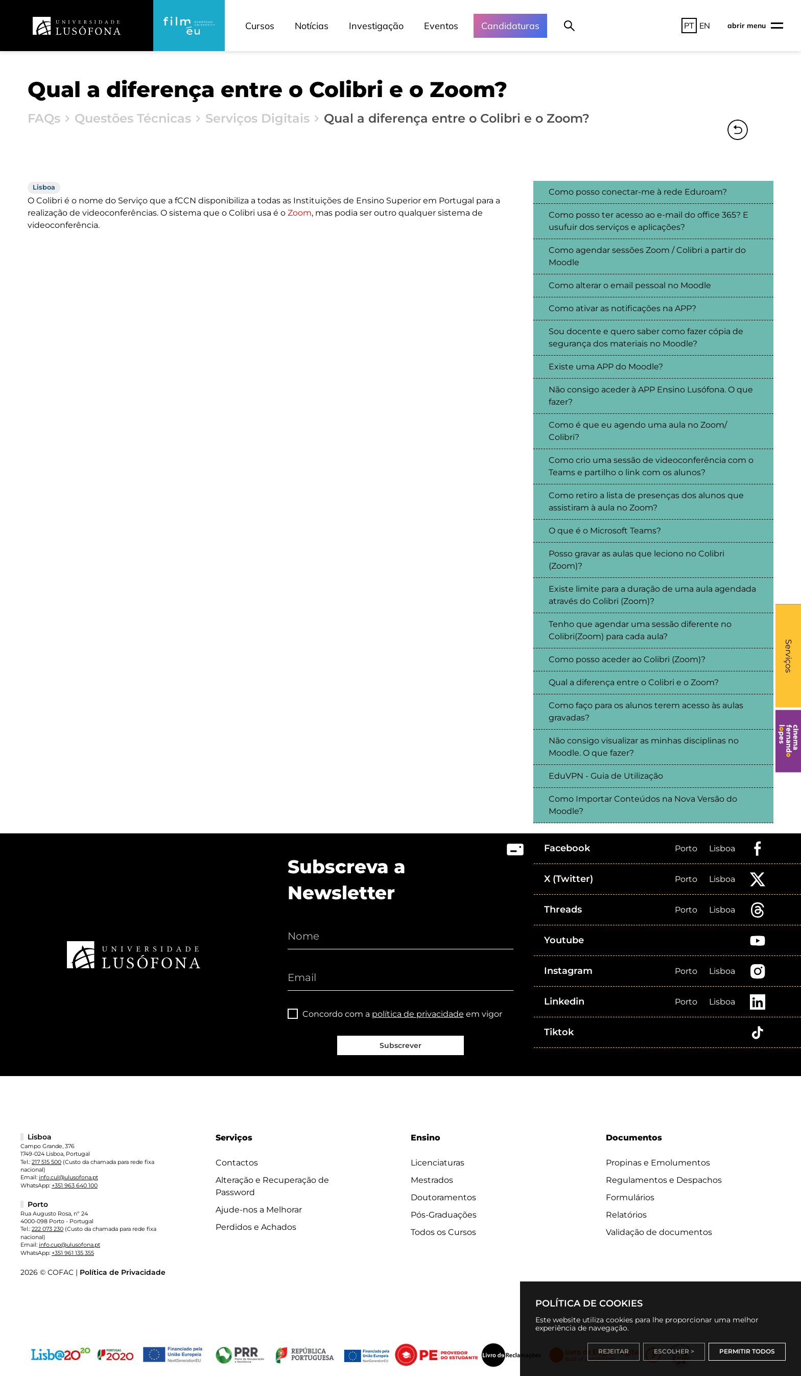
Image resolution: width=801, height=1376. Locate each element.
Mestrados (432, 1180)
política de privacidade (418, 1014)
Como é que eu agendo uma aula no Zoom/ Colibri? (638, 431)
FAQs (44, 118)
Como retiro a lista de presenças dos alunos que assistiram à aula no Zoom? (646, 501)
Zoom (300, 213)
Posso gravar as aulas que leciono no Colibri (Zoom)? (636, 560)
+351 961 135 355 (73, 1252)
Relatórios (626, 1215)
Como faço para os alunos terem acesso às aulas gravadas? (646, 711)
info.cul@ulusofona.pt (68, 1177)
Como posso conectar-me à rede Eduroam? (638, 192)
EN (704, 25)
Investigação (376, 26)
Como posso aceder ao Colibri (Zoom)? (627, 659)
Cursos (259, 26)
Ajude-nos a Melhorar (259, 1210)
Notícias (311, 26)
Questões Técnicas (133, 118)
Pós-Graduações (444, 1215)
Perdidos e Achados (256, 1227)
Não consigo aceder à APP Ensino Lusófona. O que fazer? (651, 396)
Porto (686, 848)
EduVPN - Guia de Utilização (606, 776)
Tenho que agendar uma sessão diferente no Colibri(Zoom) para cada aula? (640, 630)
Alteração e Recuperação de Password (272, 1186)
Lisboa (722, 848)
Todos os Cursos (443, 1232)
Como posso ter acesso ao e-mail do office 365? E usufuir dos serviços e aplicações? (648, 221)
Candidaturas (510, 26)
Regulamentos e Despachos (664, 1180)
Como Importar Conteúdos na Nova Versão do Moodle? (643, 805)
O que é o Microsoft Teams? (605, 530)
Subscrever (400, 1045)
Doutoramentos (443, 1197)
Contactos (237, 1163)
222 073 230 (47, 1228)
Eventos (441, 26)
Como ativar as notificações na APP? (622, 308)
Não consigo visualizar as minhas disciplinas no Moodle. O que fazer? (644, 747)
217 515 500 (46, 1161)
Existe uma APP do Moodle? (606, 366)
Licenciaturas (437, 1163)
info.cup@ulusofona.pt (69, 1244)
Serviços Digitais (257, 118)
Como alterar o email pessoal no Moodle (630, 285)
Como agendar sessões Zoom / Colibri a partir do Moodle (647, 256)
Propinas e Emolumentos (658, 1163)
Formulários (630, 1197)
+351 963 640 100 (75, 1185)
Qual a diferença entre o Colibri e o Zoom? (634, 682)
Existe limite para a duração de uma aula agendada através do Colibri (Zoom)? (652, 595)
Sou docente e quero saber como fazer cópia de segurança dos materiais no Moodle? (646, 337)
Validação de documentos (659, 1232)
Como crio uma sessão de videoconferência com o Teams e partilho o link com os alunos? (651, 466)
